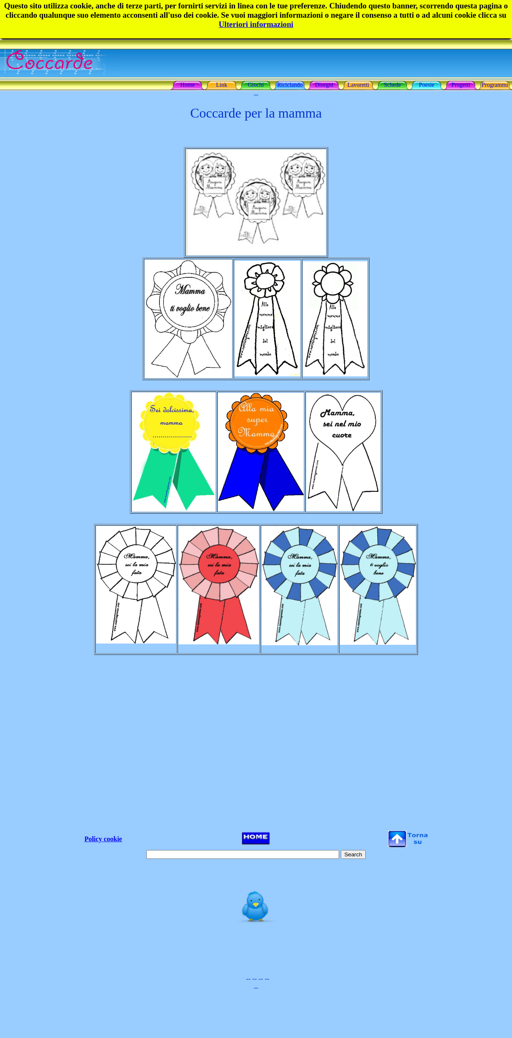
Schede (392, 85)
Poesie (426, 85)
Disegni (324, 85)
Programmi (495, 85)
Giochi (256, 85)
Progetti (460, 85)
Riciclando (290, 85)
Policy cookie (103, 838)
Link (221, 85)
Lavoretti (358, 85)
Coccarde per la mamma (256, 113)
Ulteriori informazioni (255, 24)
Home (187, 85)
